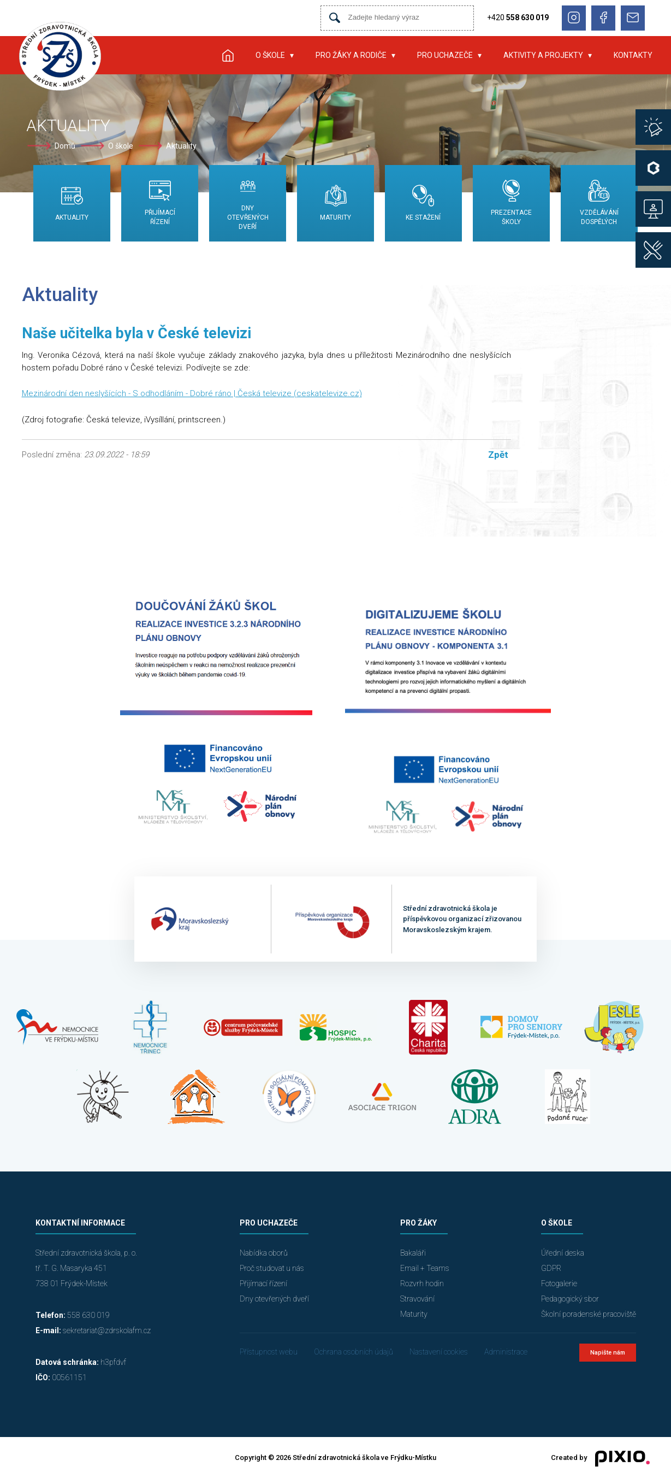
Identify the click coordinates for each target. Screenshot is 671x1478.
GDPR (551, 1268)
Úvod (228, 55)
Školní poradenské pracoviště (588, 1314)
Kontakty (633, 55)
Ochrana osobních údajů (353, 1351)
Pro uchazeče (445, 55)
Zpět (498, 454)
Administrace (505, 1351)
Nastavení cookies (438, 1351)
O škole (270, 55)
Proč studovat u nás (272, 1268)
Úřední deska (562, 1253)
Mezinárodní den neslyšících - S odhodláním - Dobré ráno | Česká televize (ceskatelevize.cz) (192, 393)
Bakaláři (413, 1253)
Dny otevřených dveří (274, 1298)
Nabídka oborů (264, 1253)
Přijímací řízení (263, 1283)
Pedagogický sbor (570, 1298)
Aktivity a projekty (543, 55)
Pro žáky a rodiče (351, 55)
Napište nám (607, 1352)
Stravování (417, 1298)
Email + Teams (424, 1268)
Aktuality (181, 146)
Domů (65, 146)
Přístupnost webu (269, 1351)
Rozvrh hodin (422, 1283)
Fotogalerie (559, 1283)
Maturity (413, 1314)
